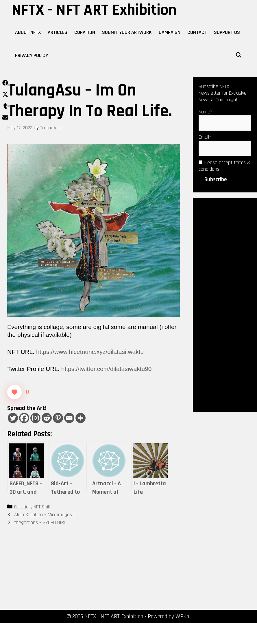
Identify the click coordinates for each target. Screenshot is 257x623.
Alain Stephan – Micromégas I (44, 514)
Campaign (169, 32)
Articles (57, 32)
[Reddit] (47, 418)
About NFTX (28, 32)
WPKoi (183, 616)
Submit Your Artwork (127, 32)
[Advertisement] (225, 304)
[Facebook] (24, 418)
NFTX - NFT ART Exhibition (94, 10)
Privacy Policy (31, 55)
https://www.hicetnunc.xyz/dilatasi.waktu (90, 351)
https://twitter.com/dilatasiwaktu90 (106, 368)
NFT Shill (42, 506)
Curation (84, 32)
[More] (80, 418)
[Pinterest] (58, 418)
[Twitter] (13, 418)
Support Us (227, 32)
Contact (197, 32)
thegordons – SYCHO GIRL (40, 522)
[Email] (69, 418)
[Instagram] (35, 418)
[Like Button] (14, 392)
